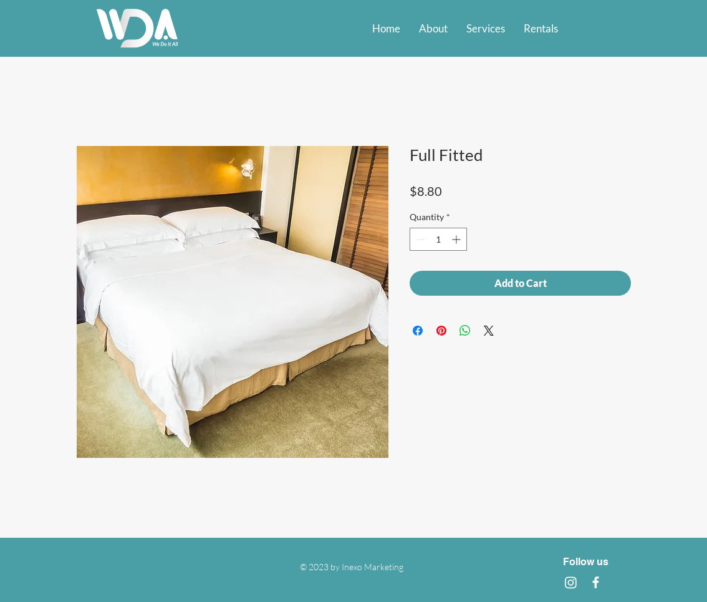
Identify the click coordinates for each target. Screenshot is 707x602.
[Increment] (457, 239)
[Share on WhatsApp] (465, 330)
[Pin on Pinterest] (441, 330)
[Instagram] (571, 582)
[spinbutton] (438, 239)
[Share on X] (488, 330)
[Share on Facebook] (417, 330)
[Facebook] (596, 582)
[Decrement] (419, 239)
